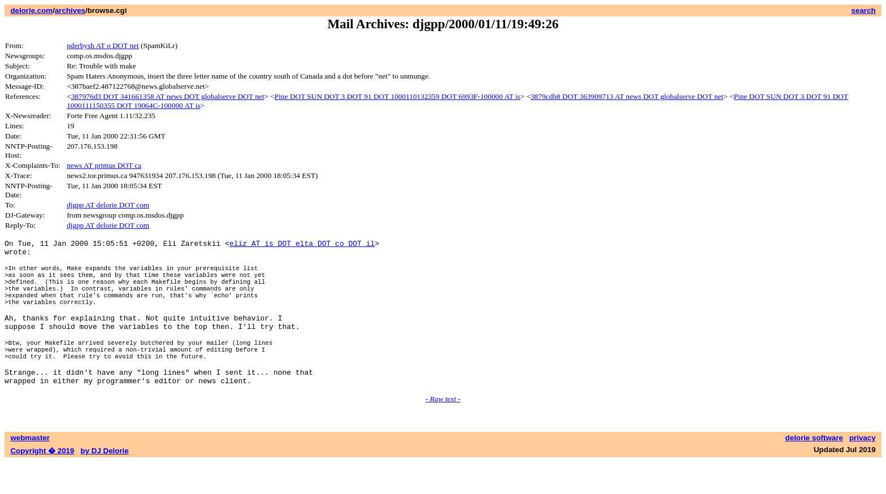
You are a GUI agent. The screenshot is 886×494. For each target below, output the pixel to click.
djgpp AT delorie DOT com (108, 205)
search (864, 10)
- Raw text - (443, 431)
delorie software (814, 470)
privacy (862, 470)
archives (70, 10)
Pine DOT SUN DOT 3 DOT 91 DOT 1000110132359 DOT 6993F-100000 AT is (397, 96)
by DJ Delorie (105, 483)
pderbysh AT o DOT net (103, 45)
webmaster (30, 470)
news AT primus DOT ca (104, 165)
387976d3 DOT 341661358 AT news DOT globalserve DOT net (167, 96)
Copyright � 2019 (42, 483)
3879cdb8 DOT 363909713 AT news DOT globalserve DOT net (627, 96)
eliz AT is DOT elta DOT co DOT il (302, 245)
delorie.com (31, 10)
